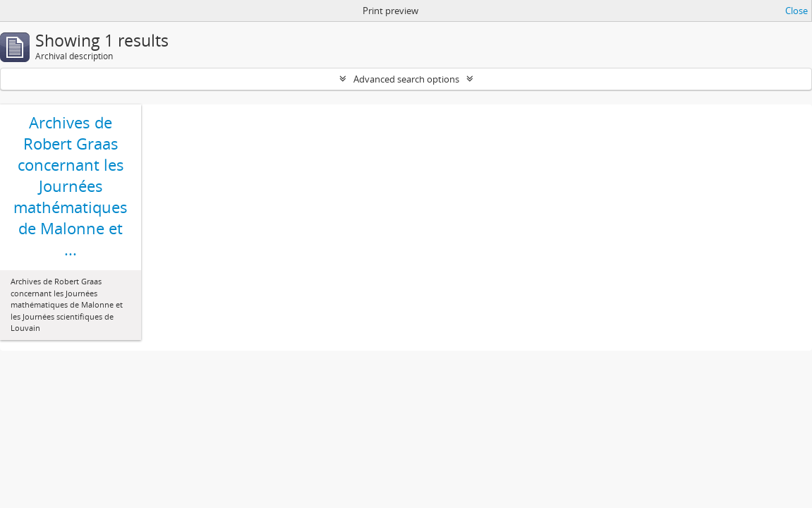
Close (796, 10)
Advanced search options (406, 79)
